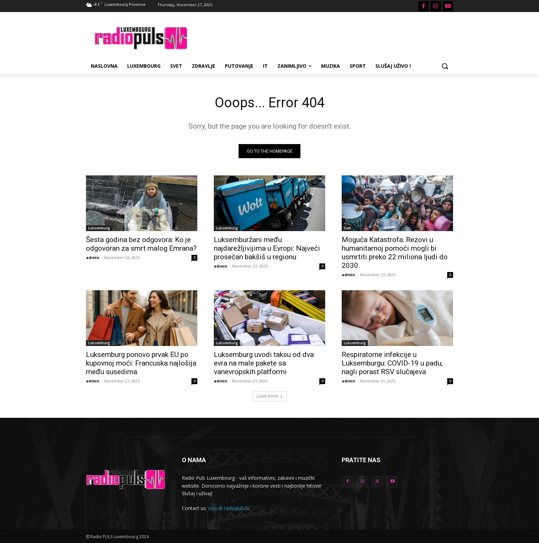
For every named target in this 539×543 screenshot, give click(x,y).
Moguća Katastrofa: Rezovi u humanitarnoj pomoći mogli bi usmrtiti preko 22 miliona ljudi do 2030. (395, 253)
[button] (445, 66)
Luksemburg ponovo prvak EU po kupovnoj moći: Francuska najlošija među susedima (141, 363)
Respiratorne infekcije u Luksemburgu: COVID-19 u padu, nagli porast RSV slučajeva (392, 363)
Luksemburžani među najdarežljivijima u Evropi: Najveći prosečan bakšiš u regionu (267, 248)
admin (92, 257)
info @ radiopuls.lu (228, 508)
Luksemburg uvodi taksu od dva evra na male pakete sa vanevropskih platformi (264, 363)
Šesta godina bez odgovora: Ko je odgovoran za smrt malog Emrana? (141, 244)
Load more (269, 396)
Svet (347, 228)
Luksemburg (99, 228)
